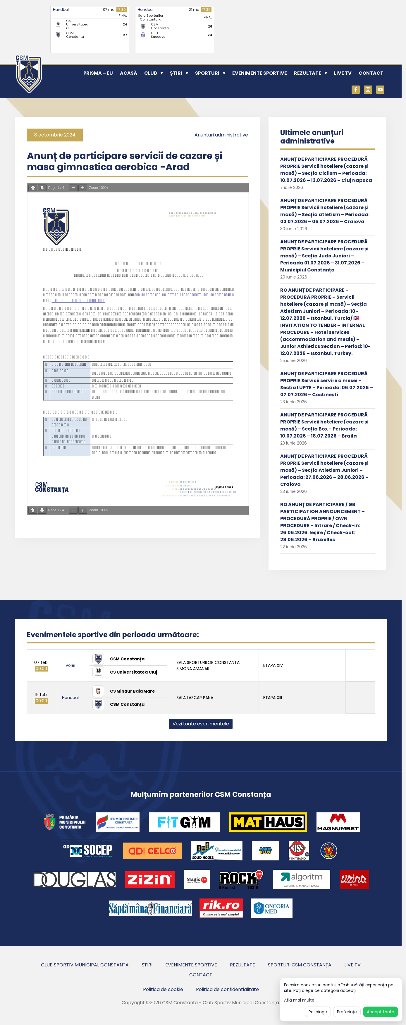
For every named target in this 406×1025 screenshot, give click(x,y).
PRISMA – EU (98, 73)
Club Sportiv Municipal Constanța (85, 964)
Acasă (128, 73)
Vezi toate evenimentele (201, 723)
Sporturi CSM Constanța (299, 964)
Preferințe (347, 1012)
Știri (176, 73)
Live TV (343, 73)
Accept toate (380, 1012)
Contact (371, 73)
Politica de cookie (163, 989)
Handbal (61, 9)
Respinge (318, 1012)
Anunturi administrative (221, 134)
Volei (70, 665)
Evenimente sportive (259, 73)
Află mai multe (299, 1000)
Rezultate (307, 73)
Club (150, 73)
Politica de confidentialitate (227, 989)
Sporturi (207, 73)
